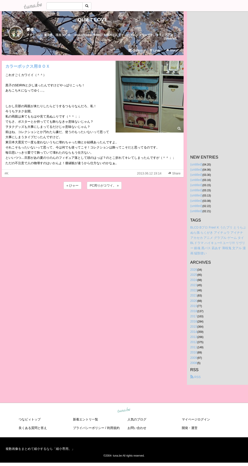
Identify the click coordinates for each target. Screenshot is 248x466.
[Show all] (170, 38)
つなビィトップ (30, 419)
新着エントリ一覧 (85, 419)
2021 (193, 295)
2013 (193, 337)
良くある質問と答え (33, 428)
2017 (193, 316)
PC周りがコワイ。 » (104, 185)
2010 (193, 352)
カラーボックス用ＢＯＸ (27, 66)
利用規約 (113, 428)
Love (154, 50)
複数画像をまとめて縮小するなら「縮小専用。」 (40, 449)
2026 (193, 269)
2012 (193, 342)
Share (172, 50)
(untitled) (196, 164)
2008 (193, 363)
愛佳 (30, 29)
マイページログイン (196, 419)
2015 (193, 326)
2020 (193, 301)
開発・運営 (190, 428)
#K (7, 173)
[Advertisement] (93, 202)
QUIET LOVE (93, 19)
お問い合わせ (136, 428)
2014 (193, 331)
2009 (193, 357)
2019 (193, 306)
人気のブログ (136, 419)
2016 (193, 321)
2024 (193, 280)
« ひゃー (72, 185)
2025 (193, 275)
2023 (193, 285)
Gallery (136, 50)
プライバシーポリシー (88, 428)
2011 (193, 347)
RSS (195, 377)
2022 (193, 290)
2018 (193, 311)
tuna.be (124, 410)
